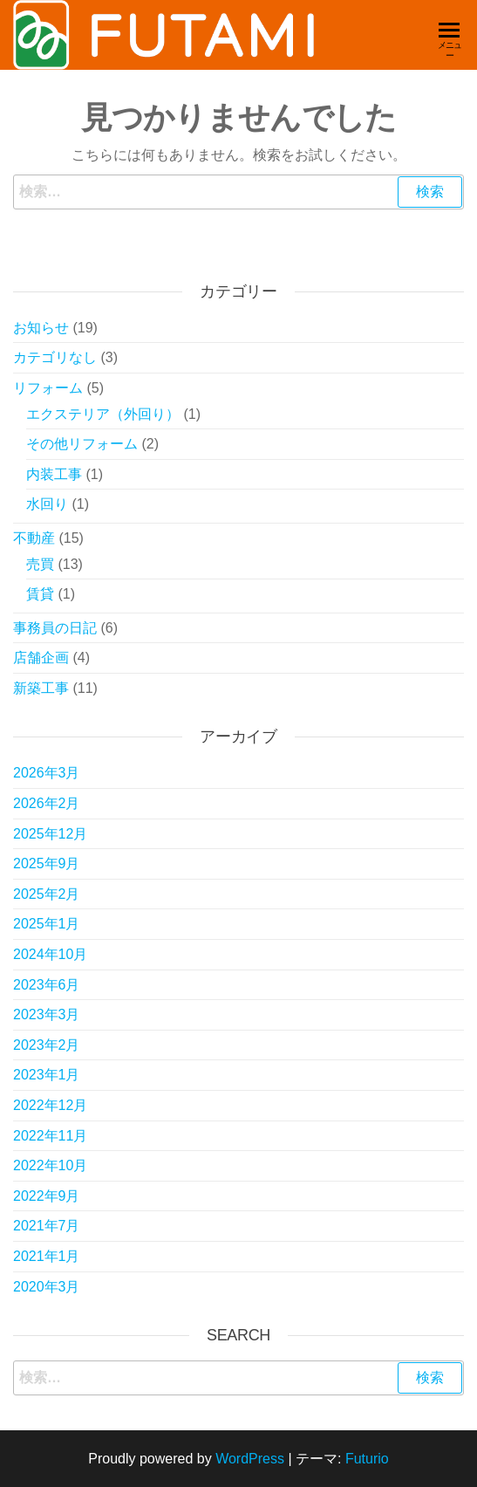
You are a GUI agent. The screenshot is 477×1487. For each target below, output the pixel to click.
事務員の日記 (55, 627)
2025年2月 (46, 894)
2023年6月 (46, 984)
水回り (47, 504)
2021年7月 (46, 1225)
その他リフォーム (82, 443)
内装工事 (54, 474)
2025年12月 (50, 833)
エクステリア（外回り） (103, 414)
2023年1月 (46, 1074)
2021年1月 (46, 1256)
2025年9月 (46, 863)
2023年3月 (46, 1014)
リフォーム (48, 387)
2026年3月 (46, 772)
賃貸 (40, 593)
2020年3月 (46, 1286)
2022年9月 (46, 1196)
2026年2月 (46, 803)
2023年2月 (46, 1045)
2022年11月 (50, 1135)
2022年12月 (50, 1105)
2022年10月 (50, 1165)
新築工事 (41, 688)
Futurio (367, 1458)
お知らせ (41, 327)
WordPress (249, 1458)
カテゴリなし (55, 357)
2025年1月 (46, 923)
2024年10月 (50, 954)
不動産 (34, 538)
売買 (40, 564)
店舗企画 (41, 657)
